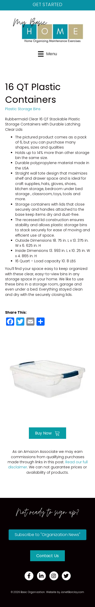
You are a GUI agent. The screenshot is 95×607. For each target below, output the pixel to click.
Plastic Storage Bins (23, 108)
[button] (47, 534)
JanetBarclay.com (72, 592)
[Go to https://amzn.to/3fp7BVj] (47, 378)
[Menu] (47, 54)
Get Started (47, 4)
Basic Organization (33, 592)
